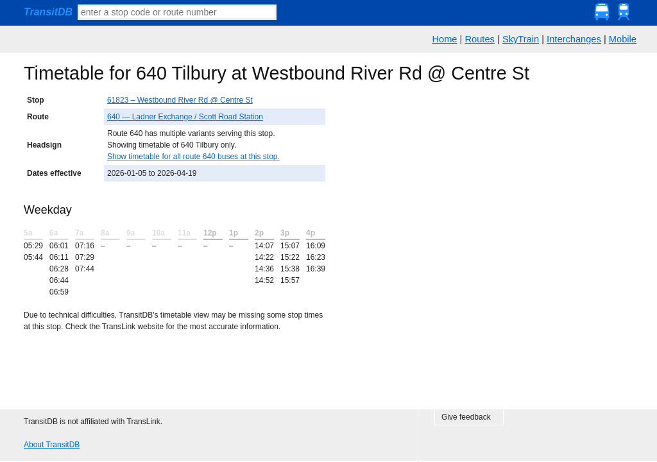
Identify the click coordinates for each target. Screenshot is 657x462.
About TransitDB (52, 444)
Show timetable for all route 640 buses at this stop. (193, 156)
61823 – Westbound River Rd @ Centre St (180, 100)
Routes (479, 39)
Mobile (622, 39)
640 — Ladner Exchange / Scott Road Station (185, 116)
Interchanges (574, 39)
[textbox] (177, 12)
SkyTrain (520, 39)
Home (444, 39)
